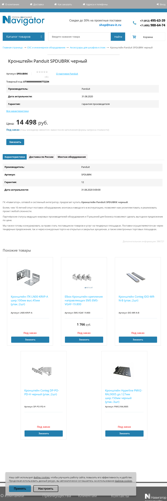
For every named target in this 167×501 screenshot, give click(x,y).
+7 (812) (152, 20)
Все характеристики (17, 111)
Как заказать (65, 4)
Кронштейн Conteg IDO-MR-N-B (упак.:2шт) (137, 298)
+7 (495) (152, 25)
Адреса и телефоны (97, 4)
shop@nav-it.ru (110, 25)
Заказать (15, 142)
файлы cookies (42, 477)
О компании (12, 4)
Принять (20, 488)
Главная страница (13, 47)
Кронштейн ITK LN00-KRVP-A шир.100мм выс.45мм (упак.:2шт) (29, 300)
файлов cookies (123, 480)
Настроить (45, 488)
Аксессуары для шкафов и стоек (88, 47)
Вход (162, 4)
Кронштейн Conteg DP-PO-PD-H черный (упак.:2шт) (41, 392)
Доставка (38, 4)
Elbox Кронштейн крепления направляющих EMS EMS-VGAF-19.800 (84, 300)
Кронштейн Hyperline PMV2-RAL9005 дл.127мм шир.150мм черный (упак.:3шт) (123, 396)
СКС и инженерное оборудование (46, 47)
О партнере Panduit (67, 73)
